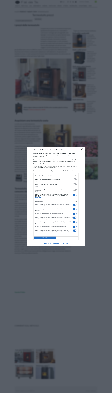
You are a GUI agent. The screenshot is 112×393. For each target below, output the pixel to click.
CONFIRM (45, 237)
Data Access (56, 243)
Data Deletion (47, 243)
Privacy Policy (64, 243)
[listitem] (56, 176)
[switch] (75, 179)
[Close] (82, 149)
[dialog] (56, 196)
